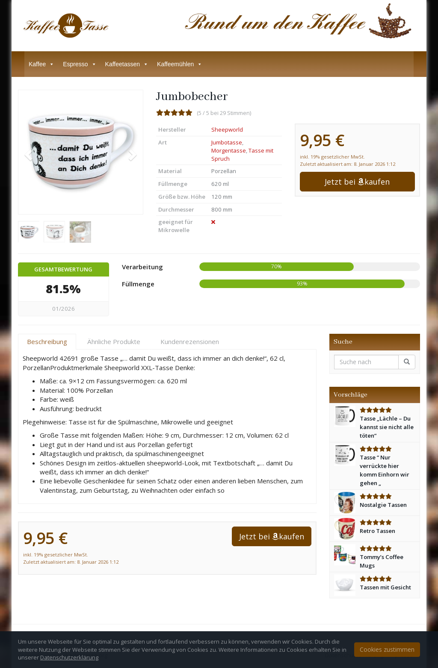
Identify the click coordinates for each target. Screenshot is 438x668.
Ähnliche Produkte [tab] (113, 341)
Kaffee (41, 64)
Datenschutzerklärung (69, 657)
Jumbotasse (226, 142)
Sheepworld (227, 129)
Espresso (79, 64)
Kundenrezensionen (189, 341)
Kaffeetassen (126, 64)
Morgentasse (228, 150)
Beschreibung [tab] (47, 341)
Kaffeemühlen (179, 64)
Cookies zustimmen (387, 649)
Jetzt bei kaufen (357, 182)
